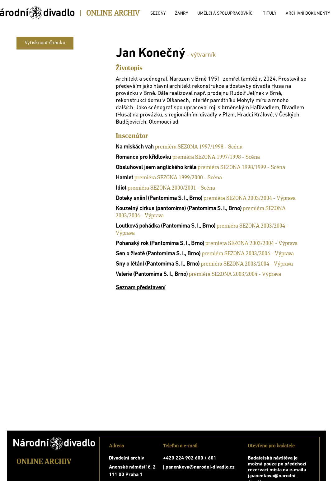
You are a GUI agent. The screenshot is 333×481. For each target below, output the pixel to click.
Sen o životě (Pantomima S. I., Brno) (158, 254)
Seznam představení (140, 288)
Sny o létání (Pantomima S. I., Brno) (157, 264)
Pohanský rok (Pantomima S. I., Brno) (160, 244)
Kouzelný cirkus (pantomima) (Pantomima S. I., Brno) (179, 209)
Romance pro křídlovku (143, 157)
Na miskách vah (135, 147)
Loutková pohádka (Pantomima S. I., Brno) (165, 226)
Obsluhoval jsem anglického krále (156, 168)
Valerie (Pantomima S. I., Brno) (152, 274)
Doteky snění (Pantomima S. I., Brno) (159, 198)
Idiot (121, 188)
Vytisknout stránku (45, 42)
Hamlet (124, 178)
